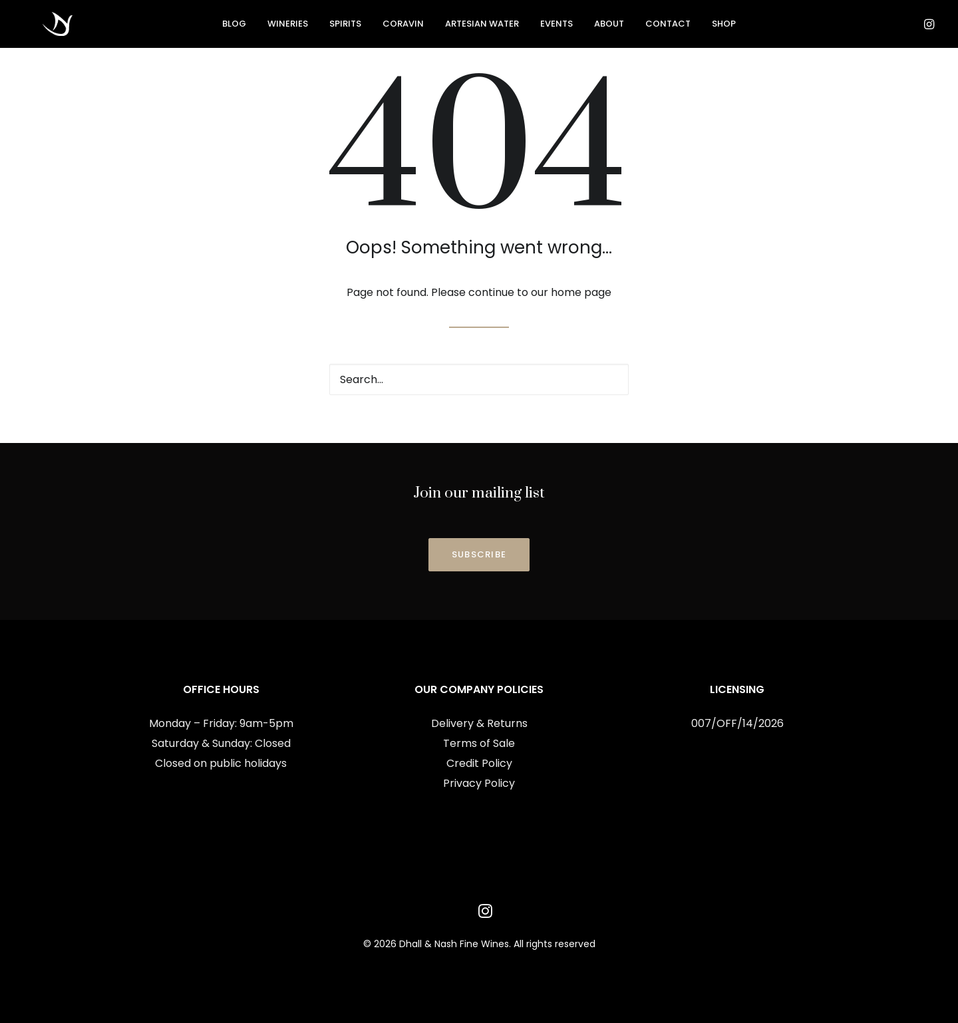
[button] (909, 31)
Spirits (345, 26)
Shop (724, 26)
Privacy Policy (479, 783)
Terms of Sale (479, 743)
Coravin (403, 26)
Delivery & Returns (479, 723)
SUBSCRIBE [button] (479, 554)
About (609, 26)
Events (556, 26)
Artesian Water (482, 26)
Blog (234, 26)
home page (581, 292)
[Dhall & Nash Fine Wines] (41, 26)
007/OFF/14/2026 (737, 723)
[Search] (479, 379)
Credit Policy (479, 763)
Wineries (287, 26)
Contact (668, 26)
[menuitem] (234, 26)
